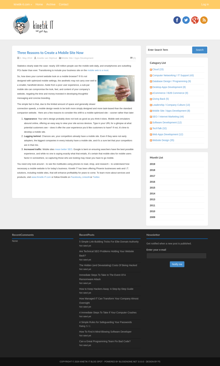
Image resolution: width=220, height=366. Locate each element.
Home (39, 4)
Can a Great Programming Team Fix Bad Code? (105, 341)
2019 (152, 164)
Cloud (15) (158, 69)
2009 (152, 217)
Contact (63, 4)
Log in (205, 4)
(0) (133, 58)
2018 (152, 170)
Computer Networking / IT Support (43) (173, 75)
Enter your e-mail (156, 249)
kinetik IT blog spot (91, 361)
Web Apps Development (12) (167, 134)
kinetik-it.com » (23, 4)
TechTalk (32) (159, 128)
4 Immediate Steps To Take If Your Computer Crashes (107, 312)
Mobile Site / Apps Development (77, 58)
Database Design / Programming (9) (171, 81)
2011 (152, 205)
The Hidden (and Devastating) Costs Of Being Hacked (108, 265)
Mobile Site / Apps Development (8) (171, 110)
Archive (50, 4)
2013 (152, 199)
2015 (152, 187)
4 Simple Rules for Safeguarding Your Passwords (105, 322)
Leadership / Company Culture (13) (171, 104)
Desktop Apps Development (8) (169, 87)
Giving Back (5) (160, 98)
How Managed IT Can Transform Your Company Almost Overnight (108, 300)
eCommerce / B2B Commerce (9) (170, 93)
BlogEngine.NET (128, 361)
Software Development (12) (167, 122)
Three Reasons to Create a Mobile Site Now (50, 53)
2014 (152, 193)
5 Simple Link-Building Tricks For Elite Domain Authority (109, 241)
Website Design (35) (163, 140)
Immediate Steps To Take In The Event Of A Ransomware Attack (102, 277)
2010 (152, 211)
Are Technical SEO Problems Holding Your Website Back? (106, 253)
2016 (152, 181)
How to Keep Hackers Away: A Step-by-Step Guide (106, 289)
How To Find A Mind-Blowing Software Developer (105, 331)
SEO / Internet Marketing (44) (168, 116)
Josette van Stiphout (47, 58)
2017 (152, 176)
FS (159, 361)
